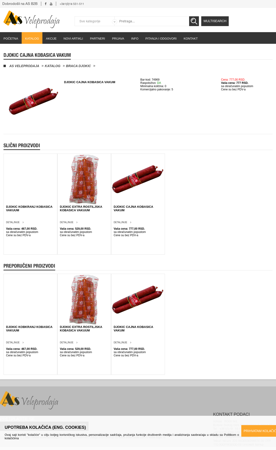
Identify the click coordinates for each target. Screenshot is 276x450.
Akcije (51, 38)
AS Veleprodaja (24, 66)
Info (134, 38)
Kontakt (191, 38)
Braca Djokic (78, 66)
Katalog (32, 38)
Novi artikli (73, 38)
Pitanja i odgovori (161, 38)
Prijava (118, 38)
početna (10, 38)
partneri (97, 38)
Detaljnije (13, 222)
